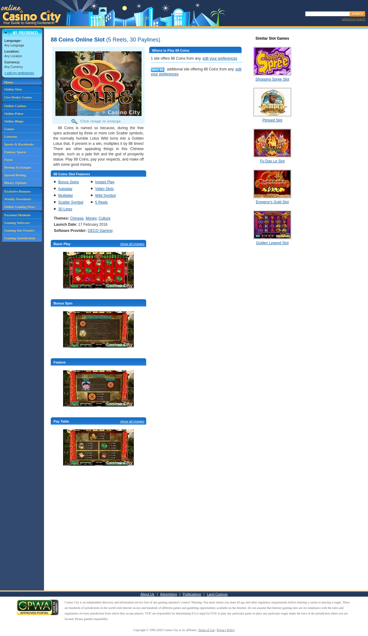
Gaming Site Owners (19, 230)
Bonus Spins (68, 182)
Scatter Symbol (70, 202)
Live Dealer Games (18, 97)
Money (91, 218)
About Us (147, 594)
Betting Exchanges (17, 167)
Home (8, 82)
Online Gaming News (19, 207)
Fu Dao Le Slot (272, 161)
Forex (8, 159)
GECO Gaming (100, 231)
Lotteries (10, 136)
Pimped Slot (272, 120)
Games (9, 129)
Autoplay (65, 189)
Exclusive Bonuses (17, 191)
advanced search (353, 19)
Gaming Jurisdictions (19, 238)
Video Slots (104, 189)
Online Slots (13, 89)
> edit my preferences (19, 73)
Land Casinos (217, 594)
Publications (192, 594)
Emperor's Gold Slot (272, 202)
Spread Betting (15, 175)
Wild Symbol (105, 195)
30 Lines (65, 209)
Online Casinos (15, 106)
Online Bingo (13, 121)
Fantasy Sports (15, 152)
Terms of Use (206, 630)
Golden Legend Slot (272, 243)
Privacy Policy (226, 630)
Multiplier (65, 195)
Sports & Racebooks (19, 144)
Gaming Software (17, 223)
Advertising (168, 594)
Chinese (77, 218)
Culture (104, 218)
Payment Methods (17, 215)
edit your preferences (219, 58)
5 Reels (101, 202)
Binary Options (15, 183)
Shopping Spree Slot (272, 79)
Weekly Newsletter (17, 199)
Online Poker (14, 113)
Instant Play (104, 182)
